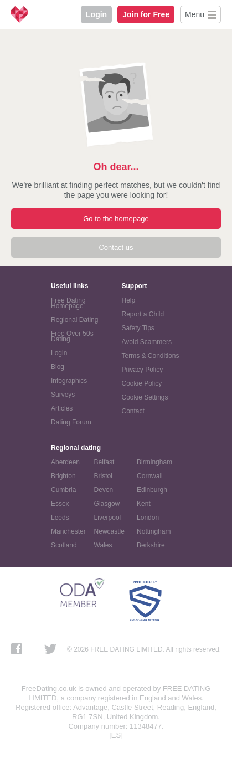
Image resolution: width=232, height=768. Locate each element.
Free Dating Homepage (68, 303)
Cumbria (63, 490)
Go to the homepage (116, 218)
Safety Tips (138, 328)
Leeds (60, 517)
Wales (103, 545)
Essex (60, 504)
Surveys (63, 394)
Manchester (68, 531)
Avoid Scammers (147, 342)
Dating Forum (71, 422)
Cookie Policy (142, 383)
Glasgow (107, 504)
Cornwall (150, 476)
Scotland (64, 545)
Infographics (69, 381)
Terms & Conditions (150, 356)
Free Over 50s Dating (72, 336)
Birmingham (154, 462)
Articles (62, 408)
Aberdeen (65, 462)
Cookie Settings (145, 397)
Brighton (63, 476)
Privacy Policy (142, 369)
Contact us (116, 247)
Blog (57, 367)
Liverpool (107, 517)
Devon (104, 490)
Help (129, 300)
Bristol (103, 476)
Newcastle (109, 531)
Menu (194, 14)
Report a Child (143, 314)
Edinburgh (152, 490)
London (148, 517)
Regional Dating (74, 320)
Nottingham (154, 531)
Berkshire (151, 545)
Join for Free (145, 14)
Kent (144, 504)
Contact (133, 411)
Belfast (104, 462)
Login (96, 14)
